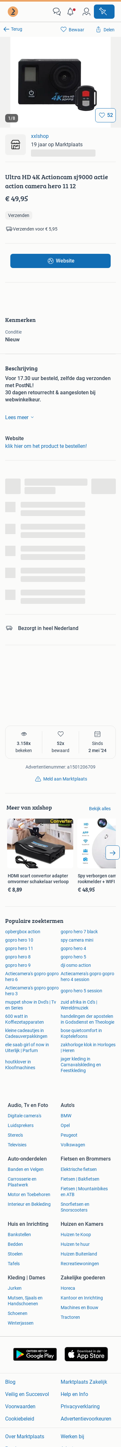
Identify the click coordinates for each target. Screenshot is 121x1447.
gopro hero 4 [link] (73, 948)
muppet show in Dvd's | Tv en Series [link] (30, 1004)
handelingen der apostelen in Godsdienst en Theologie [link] (87, 1019)
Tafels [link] (14, 1263)
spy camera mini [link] (77, 940)
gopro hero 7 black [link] (79, 931)
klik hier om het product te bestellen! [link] (46, 446)
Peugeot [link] (69, 1135)
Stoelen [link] (15, 1253)
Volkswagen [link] (73, 1144)
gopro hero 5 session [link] (81, 990)
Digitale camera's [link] (24, 1115)
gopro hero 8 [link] (18, 956)
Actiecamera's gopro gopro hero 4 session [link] (87, 976)
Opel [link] (65, 1125)
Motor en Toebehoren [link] (29, 1194)
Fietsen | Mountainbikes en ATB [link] (84, 1191)
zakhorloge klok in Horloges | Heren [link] (88, 1047)
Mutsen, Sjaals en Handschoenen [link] (25, 1300)
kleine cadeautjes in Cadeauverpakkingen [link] (26, 1033)
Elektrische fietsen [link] (79, 1169)
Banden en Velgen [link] (26, 1169)
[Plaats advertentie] (104, 12)
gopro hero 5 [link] (73, 956)
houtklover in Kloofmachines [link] (20, 1064)
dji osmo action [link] (76, 965)
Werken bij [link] (72, 1436)
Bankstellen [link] (19, 1234)
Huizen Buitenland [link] (79, 1253)
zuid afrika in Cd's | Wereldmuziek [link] (79, 1004)
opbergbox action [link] (22, 931)
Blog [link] (10, 1382)
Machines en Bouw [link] (79, 1307)
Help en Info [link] (74, 1394)
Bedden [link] (15, 1244)
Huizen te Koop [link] (76, 1234)
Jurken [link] (15, 1288)
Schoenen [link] (17, 1313)
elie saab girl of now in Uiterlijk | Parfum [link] (27, 1047)
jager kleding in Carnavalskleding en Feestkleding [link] (81, 1064)
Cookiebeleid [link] (19, 1419)
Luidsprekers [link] (21, 1125)
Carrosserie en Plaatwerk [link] (22, 1181)
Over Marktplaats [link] (24, 1436)
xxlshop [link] (40, 136)
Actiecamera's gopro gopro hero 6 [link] (32, 976)
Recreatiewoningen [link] (80, 1263)
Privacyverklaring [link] (80, 1406)
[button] (71, 12)
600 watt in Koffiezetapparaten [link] (24, 1019)
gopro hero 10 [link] (19, 940)
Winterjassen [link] (21, 1323)
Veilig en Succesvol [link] (27, 1394)
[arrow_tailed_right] (113, 852)
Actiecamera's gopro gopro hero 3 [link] (32, 990)
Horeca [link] (68, 1288)
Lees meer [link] (20, 417)
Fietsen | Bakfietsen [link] (80, 1179)
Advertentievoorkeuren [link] (86, 1419)
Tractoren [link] (70, 1317)
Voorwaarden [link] (20, 1406)
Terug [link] (16, 29)
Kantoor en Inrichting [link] (82, 1297)
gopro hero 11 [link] (19, 948)
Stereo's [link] (15, 1135)
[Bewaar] (105, 115)
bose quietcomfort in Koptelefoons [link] (81, 1033)
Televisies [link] (17, 1144)
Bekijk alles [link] (100, 808)
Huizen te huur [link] (75, 1244)
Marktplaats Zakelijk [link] (84, 1382)
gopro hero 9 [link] (18, 965)
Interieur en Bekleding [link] (29, 1204)
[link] (13, 12)
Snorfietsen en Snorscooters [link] (75, 1207)
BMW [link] (66, 1115)
